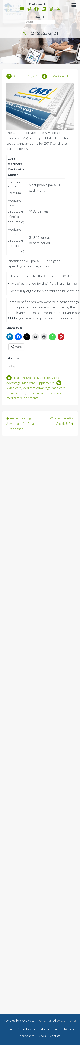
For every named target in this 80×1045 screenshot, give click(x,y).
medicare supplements (22, 398)
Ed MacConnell (58, 76)
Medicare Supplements (38, 383)
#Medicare (13, 388)
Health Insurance (24, 378)
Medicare (43, 378)
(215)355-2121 (40, 33)
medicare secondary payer (45, 393)
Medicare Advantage (37, 388)
